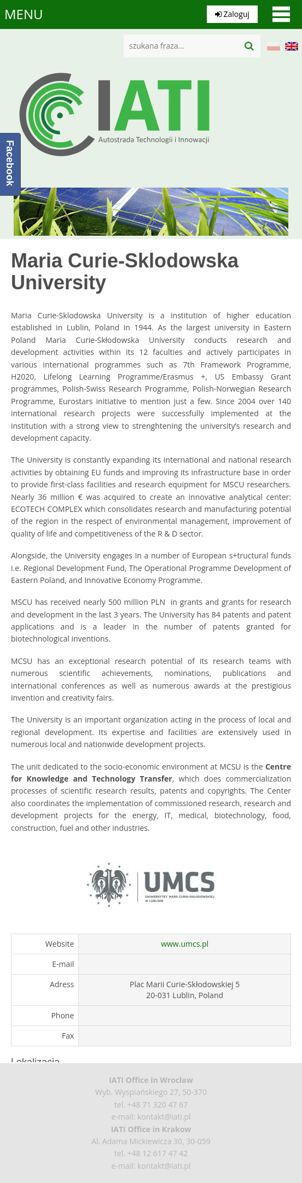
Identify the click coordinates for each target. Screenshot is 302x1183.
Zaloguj (232, 14)
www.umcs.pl (184, 944)
